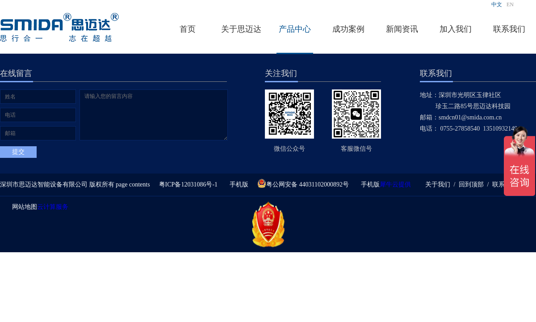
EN (510, 4)
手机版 (237, 184)
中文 (496, 4)
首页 (188, 29)
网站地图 (23, 206)
